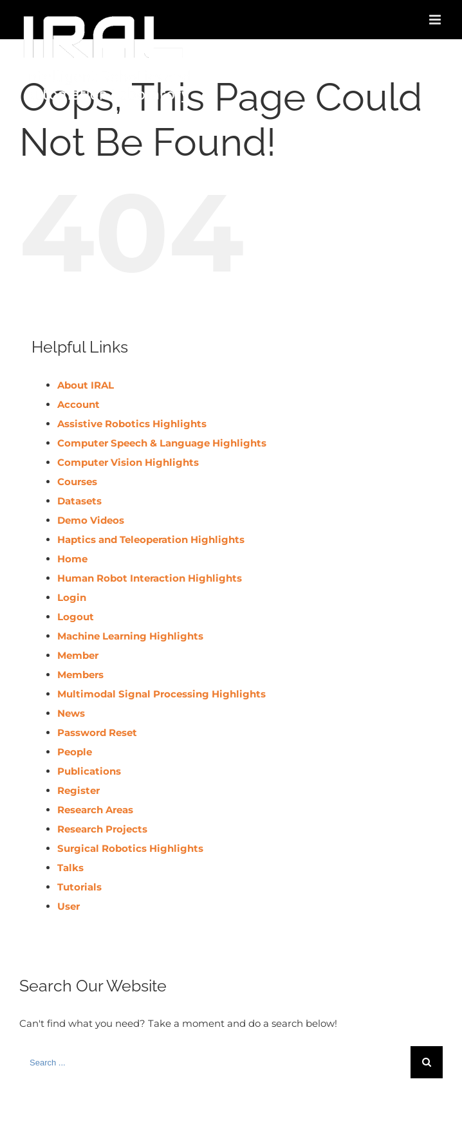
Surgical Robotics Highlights (130, 848)
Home (72, 559)
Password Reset (97, 732)
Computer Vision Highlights (128, 462)
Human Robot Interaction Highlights (149, 578)
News (71, 713)
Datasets (79, 501)
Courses (77, 481)
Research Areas (95, 810)
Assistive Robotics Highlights (132, 424)
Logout (75, 617)
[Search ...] (215, 1062)
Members (80, 674)
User (68, 906)
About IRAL (85, 385)
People (74, 752)
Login (71, 597)
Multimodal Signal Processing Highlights (161, 694)
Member (77, 655)
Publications (89, 771)
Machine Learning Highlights (130, 636)
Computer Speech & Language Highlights (161, 443)
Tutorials (79, 887)
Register (78, 790)
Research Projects (102, 829)
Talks (70, 867)
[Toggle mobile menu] (436, 19)
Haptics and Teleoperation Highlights (151, 539)
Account (78, 404)
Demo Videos (90, 520)
